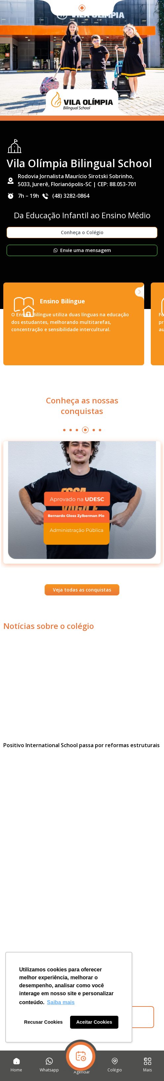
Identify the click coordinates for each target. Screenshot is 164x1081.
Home (16, 1070)
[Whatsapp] (49, 1061)
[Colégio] (115, 1061)
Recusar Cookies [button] (43, 1022)
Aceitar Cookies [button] (94, 1022)
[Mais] (147, 1061)
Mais (147, 1070)
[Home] (16, 1061)
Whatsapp (49, 1070)
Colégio (114, 1070)
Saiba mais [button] (61, 1002)
